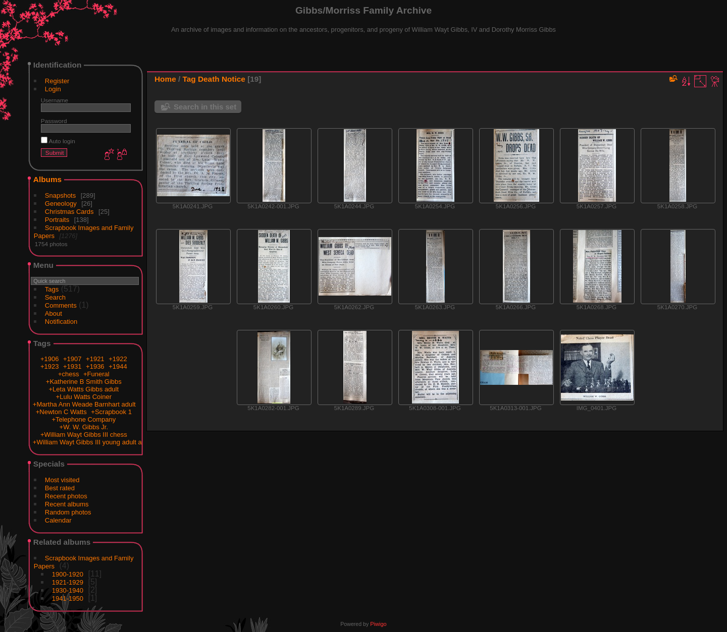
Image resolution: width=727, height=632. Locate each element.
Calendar (58, 520)
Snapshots (60, 195)
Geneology (61, 203)
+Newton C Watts (61, 412)
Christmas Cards (69, 211)
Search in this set (205, 106)
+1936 (95, 366)
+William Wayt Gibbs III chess (83, 434)
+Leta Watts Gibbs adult (83, 389)
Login (53, 89)
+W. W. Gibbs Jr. (84, 427)
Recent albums (67, 504)
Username (54, 100)
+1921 (95, 359)
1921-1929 (67, 582)
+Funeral (96, 374)
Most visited (62, 480)
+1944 (118, 366)
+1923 (49, 366)
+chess (68, 374)
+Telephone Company (83, 419)
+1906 (49, 359)
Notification (61, 321)
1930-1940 (67, 590)
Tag (189, 79)
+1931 (72, 366)
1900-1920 (67, 574)
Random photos (68, 512)
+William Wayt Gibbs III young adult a (87, 442)
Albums (47, 179)
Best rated (60, 488)
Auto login (58, 141)
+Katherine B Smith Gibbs (84, 381)
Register (57, 81)
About (53, 313)
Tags (52, 289)
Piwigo (378, 624)
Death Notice (221, 79)
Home (165, 79)
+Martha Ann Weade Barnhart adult (84, 404)
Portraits (57, 219)
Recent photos (66, 496)
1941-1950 (67, 598)
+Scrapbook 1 (111, 412)
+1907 (72, 359)
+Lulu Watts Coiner (84, 396)
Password (54, 121)
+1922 (118, 359)
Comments (61, 305)
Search (55, 297)
